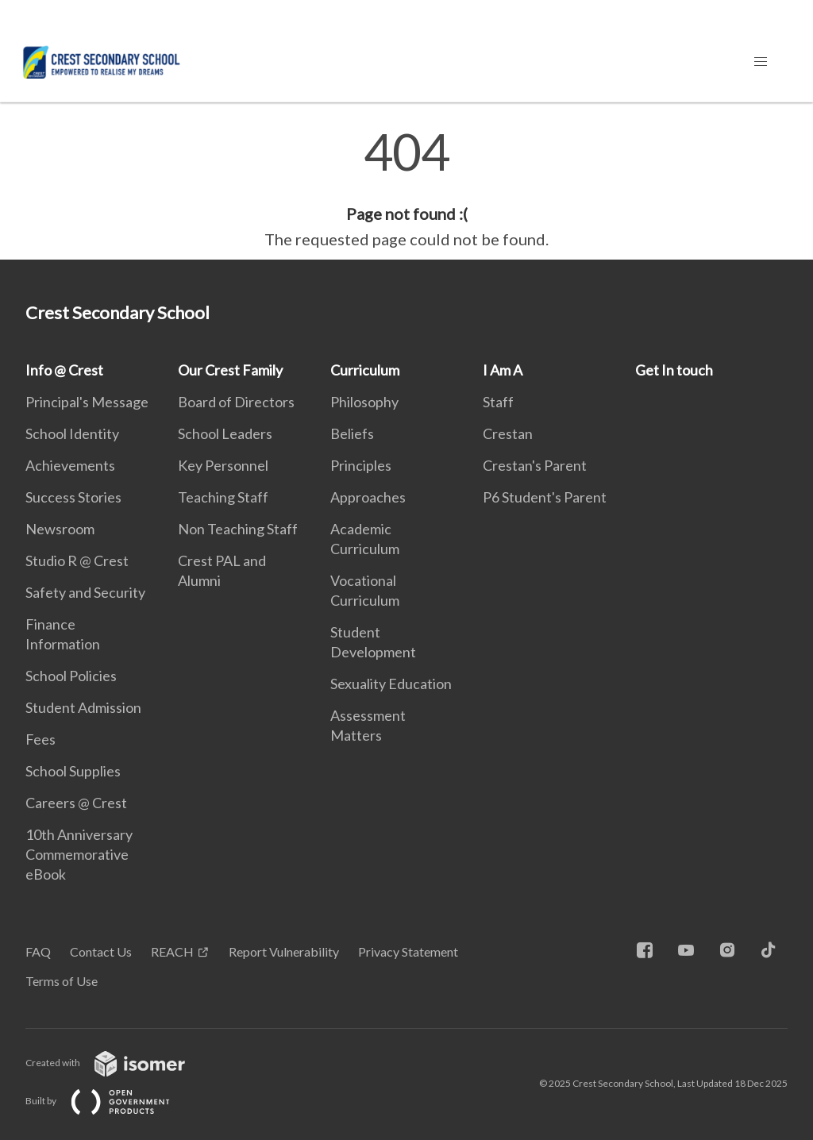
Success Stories (73, 497)
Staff (498, 401)
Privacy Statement (408, 951)
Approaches (368, 497)
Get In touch (674, 370)
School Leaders (225, 433)
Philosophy (364, 401)
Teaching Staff (223, 497)
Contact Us (101, 951)
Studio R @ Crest (77, 560)
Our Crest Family (230, 370)
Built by (110, 1101)
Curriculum (364, 370)
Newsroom (59, 528)
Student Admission (83, 707)
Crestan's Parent (535, 465)
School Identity (72, 433)
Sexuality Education (391, 683)
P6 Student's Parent (545, 497)
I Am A (502, 370)
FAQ (38, 951)
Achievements (70, 465)
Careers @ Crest (76, 802)
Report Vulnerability (284, 951)
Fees (40, 739)
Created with (117, 1063)
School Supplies (73, 771)
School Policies (71, 675)
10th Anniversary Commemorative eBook (79, 854)
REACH (172, 951)
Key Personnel (223, 465)
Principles (360, 465)
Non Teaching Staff (238, 528)
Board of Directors (236, 401)
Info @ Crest (64, 370)
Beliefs (352, 433)
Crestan (508, 433)
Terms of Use (61, 980)
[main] (406, 189)
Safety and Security (85, 592)
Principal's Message (86, 401)
